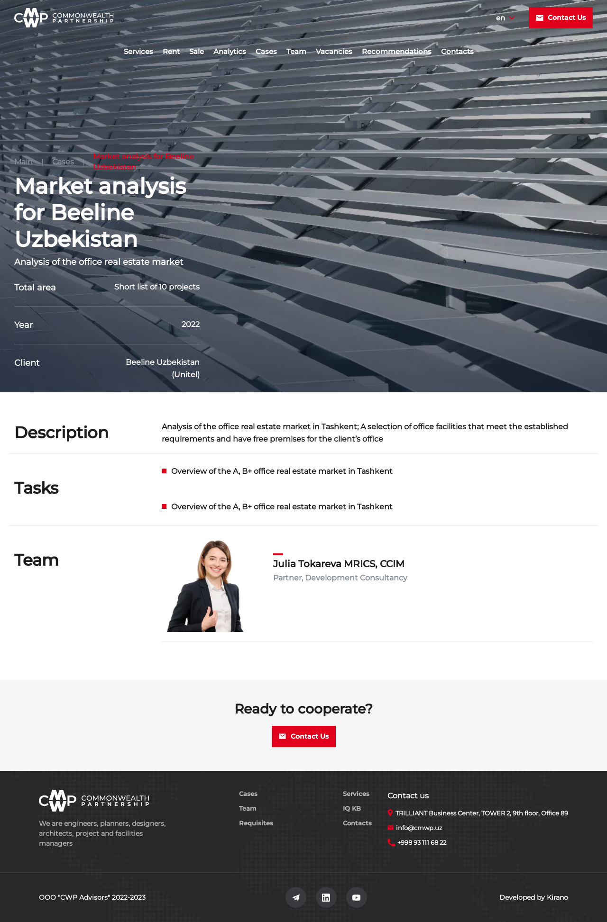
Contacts (457, 51)
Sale (196, 51)
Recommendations (397, 51)
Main (23, 161)
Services (138, 51)
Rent (171, 51)
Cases (266, 51)
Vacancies (334, 51)
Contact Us (561, 17)
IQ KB (352, 808)
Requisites (256, 823)
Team (296, 51)
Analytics (229, 51)
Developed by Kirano (533, 897)
